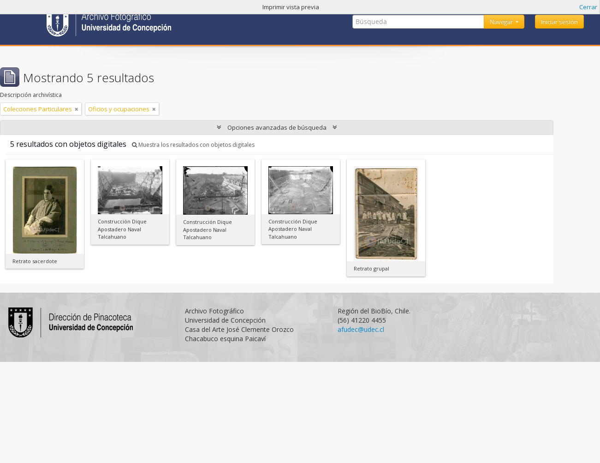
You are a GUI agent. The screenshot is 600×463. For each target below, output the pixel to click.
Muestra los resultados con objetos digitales (193, 145)
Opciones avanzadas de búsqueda (277, 127)
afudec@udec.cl (361, 329)
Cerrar (588, 7)
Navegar (502, 22)
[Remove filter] (76, 109)
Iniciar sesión (559, 22)
